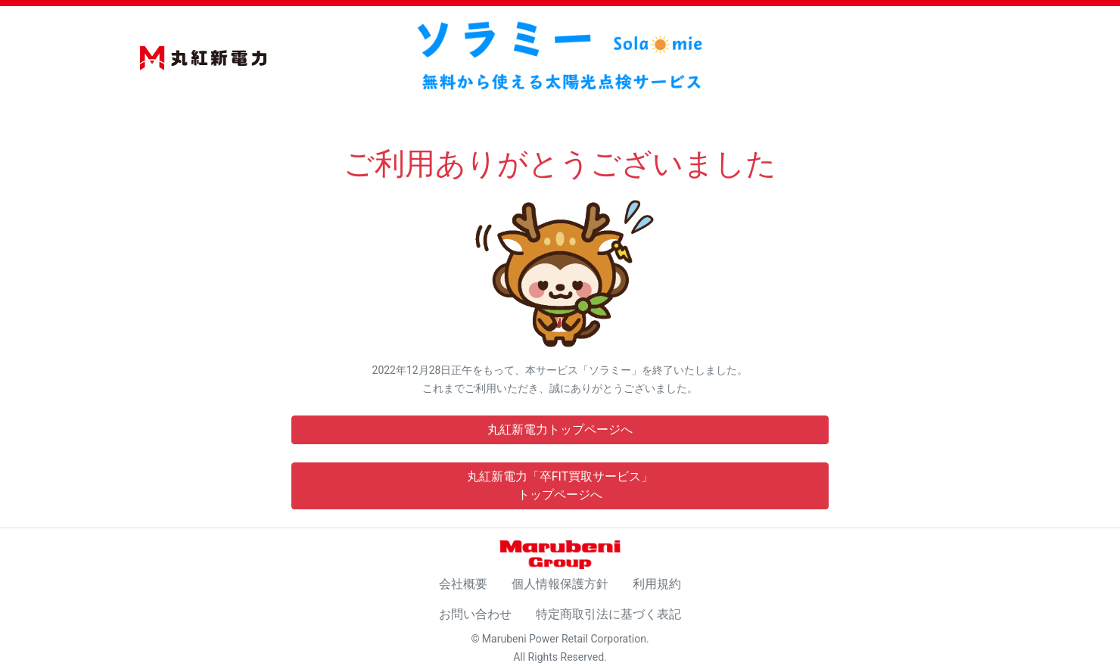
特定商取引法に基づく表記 (608, 614)
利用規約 (657, 584)
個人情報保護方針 (560, 584)
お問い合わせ (475, 614)
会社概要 (463, 584)
